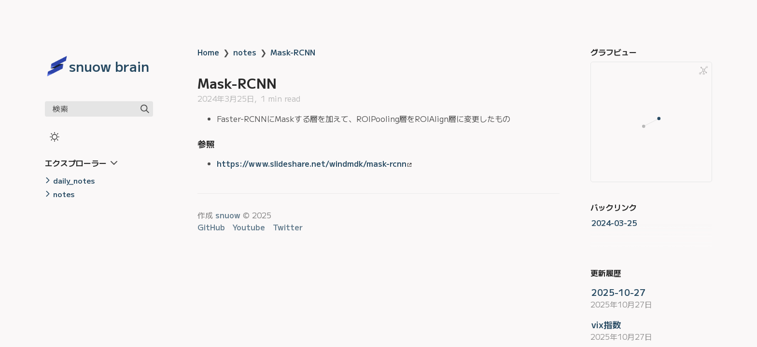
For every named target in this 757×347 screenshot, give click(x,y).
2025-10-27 (618, 292)
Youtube (249, 227)
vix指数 (606, 324)
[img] (144, 109)
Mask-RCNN (292, 52)
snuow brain (109, 66)
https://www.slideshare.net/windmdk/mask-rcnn (314, 163)
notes (244, 52)
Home (208, 52)
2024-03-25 (614, 222)
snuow (227, 215)
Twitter (288, 227)
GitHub (211, 227)
